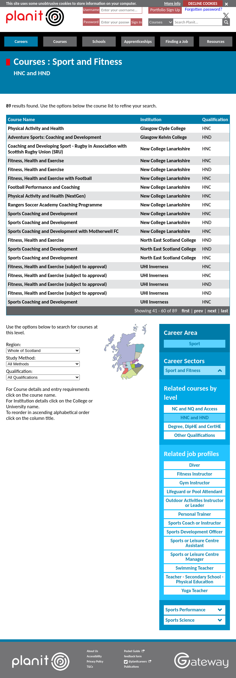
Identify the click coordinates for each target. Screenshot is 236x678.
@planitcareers (137, 661)
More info (172, 3)
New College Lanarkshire (165, 149)
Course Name (21, 119)
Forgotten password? (203, 9)
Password (90, 21)
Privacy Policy (95, 661)
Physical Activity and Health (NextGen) (47, 196)
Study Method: (21, 358)
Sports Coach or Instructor (194, 523)
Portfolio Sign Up (165, 9)
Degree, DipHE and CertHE (194, 426)
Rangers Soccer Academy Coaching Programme (55, 205)
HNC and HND (195, 417)
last (224, 311)
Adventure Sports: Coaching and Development (54, 137)
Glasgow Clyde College (162, 128)
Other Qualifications (194, 435)
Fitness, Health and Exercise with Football (50, 178)
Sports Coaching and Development (42, 213)
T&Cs (90, 667)
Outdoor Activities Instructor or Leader (195, 502)
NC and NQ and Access (194, 409)
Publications (131, 667)
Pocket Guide (134, 651)
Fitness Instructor (194, 474)
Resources (215, 41)
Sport (194, 343)
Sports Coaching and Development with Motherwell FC (63, 231)
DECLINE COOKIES (202, 3)
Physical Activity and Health (36, 128)
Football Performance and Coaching (44, 187)
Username (91, 9)
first (186, 311)
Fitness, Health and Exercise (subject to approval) (57, 266)
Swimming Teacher (195, 568)
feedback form (133, 656)
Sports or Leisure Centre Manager (195, 556)
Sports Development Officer (195, 532)
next (212, 311)
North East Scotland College (168, 240)
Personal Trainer (194, 514)
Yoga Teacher (194, 590)
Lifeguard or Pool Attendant (195, 491)
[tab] (194, 370)
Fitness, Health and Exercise (36, 160)
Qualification (215, 119)
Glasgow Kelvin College (163, 137)
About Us (92, 651)
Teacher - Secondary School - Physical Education (195, 579)
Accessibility (94, 656)
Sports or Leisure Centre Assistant (195, 543)
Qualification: (19, 371)
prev (198, 311)
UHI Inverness (154, 266)
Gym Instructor (194, 483)
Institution (150, 119)
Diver (194, 465)
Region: (13, 344)
